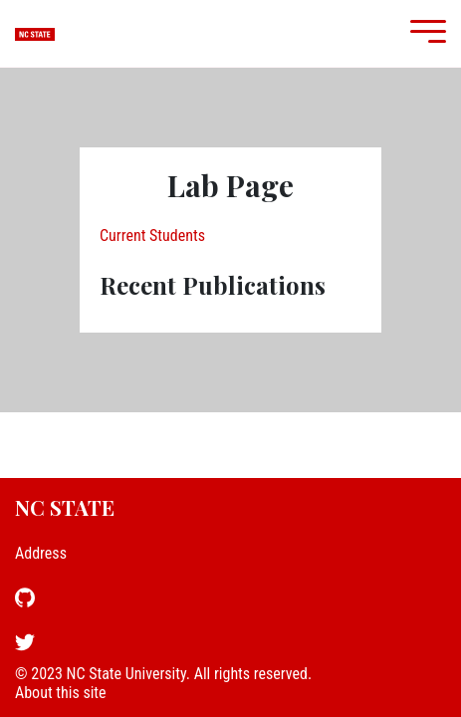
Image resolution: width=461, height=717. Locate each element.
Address (41, 553)
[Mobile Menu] (423, 33)
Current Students (152, 235)
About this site (61, 692)
